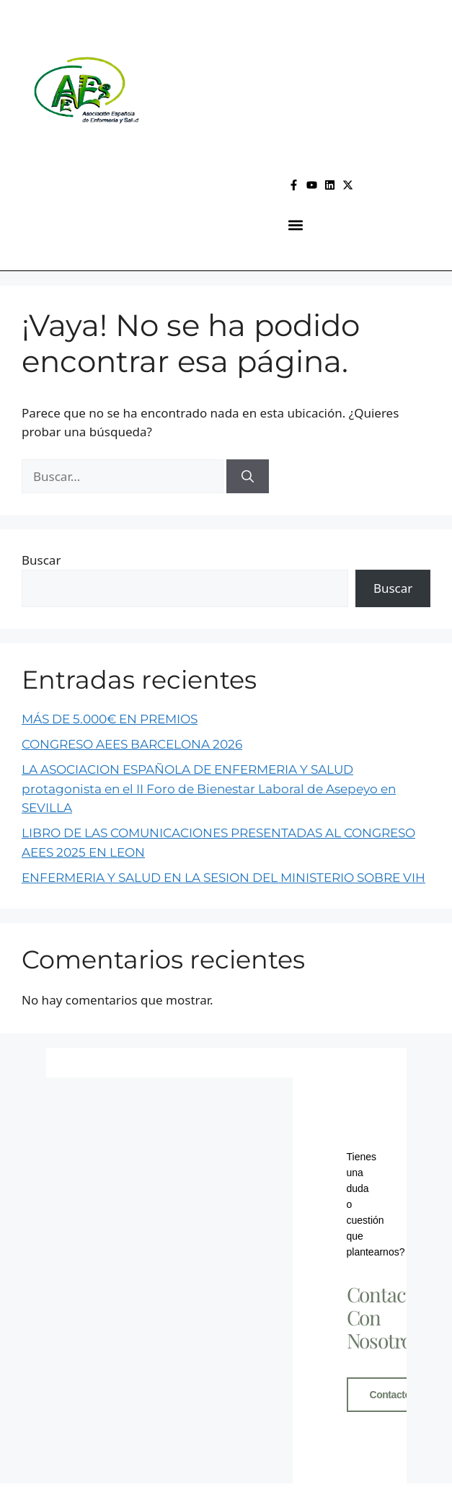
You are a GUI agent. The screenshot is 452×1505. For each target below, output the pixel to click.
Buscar (41, 560)
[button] (295, 225)
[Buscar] (247, 476)
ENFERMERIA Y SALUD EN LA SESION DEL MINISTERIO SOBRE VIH (223, 877)
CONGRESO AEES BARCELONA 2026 (132, 744)
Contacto (390, 1394)
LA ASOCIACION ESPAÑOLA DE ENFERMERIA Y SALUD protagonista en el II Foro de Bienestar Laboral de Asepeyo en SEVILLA (209, 788)
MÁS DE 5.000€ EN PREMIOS (110, 719)
